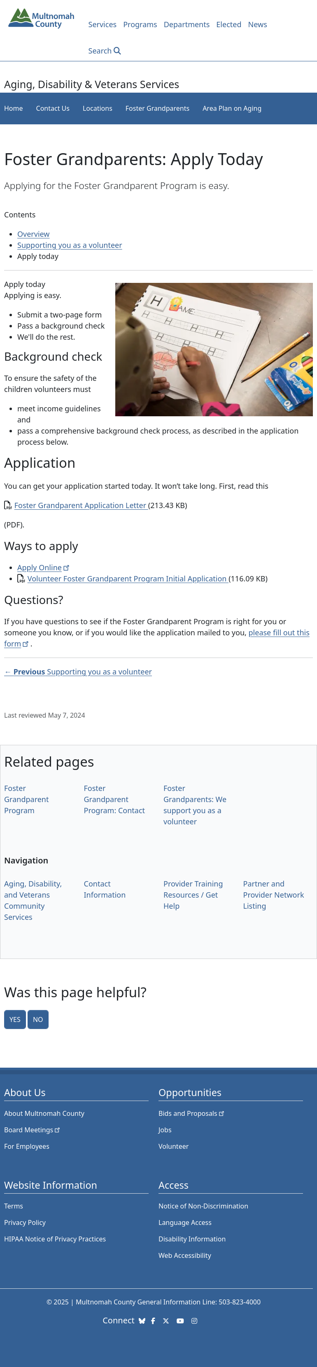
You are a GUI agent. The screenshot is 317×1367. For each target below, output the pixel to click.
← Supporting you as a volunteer (78, 672)
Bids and (192, 1113)
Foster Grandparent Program (26, 799)
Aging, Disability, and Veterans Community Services (33, 900)
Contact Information (105, 889)
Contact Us (53, 108)
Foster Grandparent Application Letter (81, 505)
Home (13, 108)
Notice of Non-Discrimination (203, 1206)
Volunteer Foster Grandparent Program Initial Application (128, 578)
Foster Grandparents (157, 108)
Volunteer (173, 1146)
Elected (228, 24)
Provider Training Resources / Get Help (193, 895)
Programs (140, 24)
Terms (13, 1206)
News (257, 24)
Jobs (165, 1129)
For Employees (26, 1146)
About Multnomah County (44, 1113)
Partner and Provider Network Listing (273, 895)
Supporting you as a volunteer (69, 245)
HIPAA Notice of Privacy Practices (55, 1238)
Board (32, 1129)
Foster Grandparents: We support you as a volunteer (194, 804)
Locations (97, 108)
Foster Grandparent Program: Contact (114, 799)
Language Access (185, 1222)
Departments (187, 24)
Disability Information (192, 1238)
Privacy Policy (25, 1222)
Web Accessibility (184, 1255)
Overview (33, 234)
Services (103, 24)
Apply (44, 567)
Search (100, 51)
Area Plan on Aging (232, 108)
